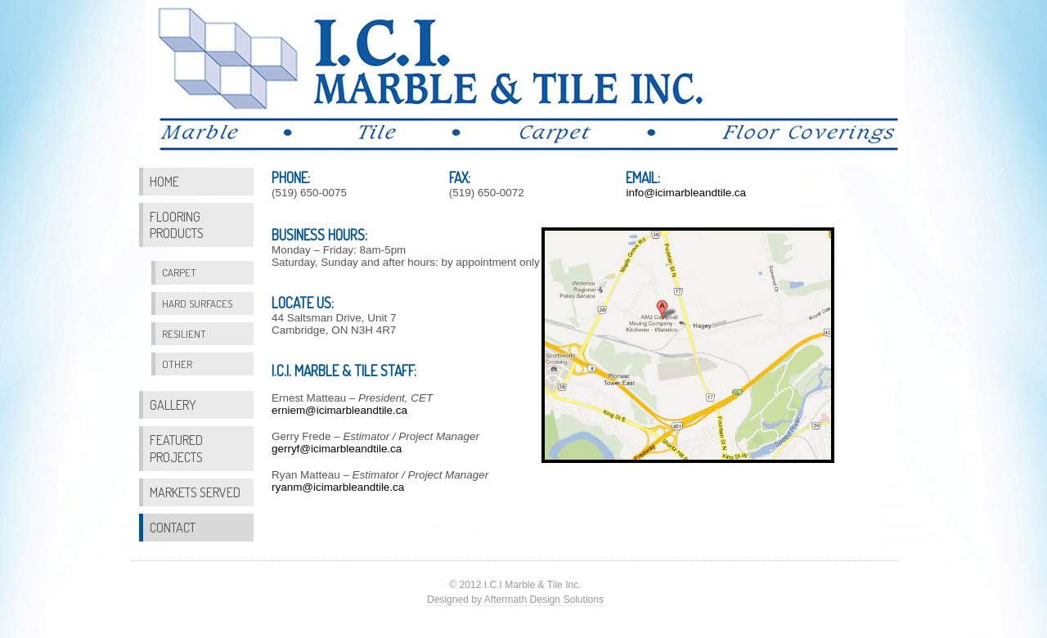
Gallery (173, 404)
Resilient (184, 333)
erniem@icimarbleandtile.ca (339, 410)
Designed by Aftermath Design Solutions (515, 599)
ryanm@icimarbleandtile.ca (338, 487)
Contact (172, 527)
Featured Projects (176, 448)
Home (164, 181)
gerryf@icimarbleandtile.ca (337, 449)
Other (177, 364)
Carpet (179, 272)
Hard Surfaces (197, 303)
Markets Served (195, 492)
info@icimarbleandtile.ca (686, 192)
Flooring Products (177, 224)
